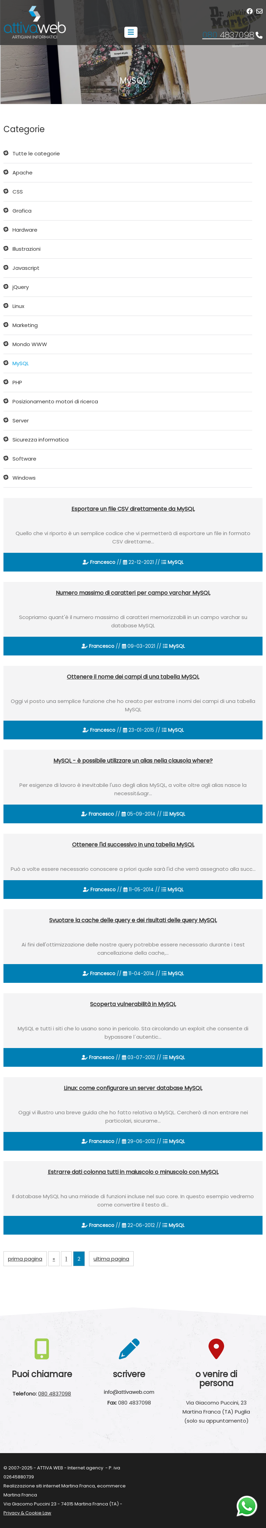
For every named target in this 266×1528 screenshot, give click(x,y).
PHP (17, 382)
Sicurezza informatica (40, 439)
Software (24, 458)
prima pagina (25, 1258)
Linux (18, 306)
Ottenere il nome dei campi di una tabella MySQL (133, 677)
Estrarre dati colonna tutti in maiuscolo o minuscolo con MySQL (133, 1172)
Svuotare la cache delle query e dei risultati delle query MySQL (133, 920)
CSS (17, 191)
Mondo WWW (29, 344)
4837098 (228, 35)
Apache (22, 172)
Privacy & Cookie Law (27, 1513)
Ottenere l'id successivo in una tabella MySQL (133, 845)
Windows (24, 477)
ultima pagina (111, 1258)
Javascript (25, 268)
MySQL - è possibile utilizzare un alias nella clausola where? (133, 761)
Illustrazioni (26, 248)
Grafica (22, 210)
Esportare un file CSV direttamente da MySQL (133, 509)
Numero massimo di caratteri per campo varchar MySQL (133, 593)
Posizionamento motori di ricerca (55, 401)
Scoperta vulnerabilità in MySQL (133, 1004)
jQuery (20, 287)
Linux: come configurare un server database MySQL (133, 1088)
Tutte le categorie (36, 153)
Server (20, 420)
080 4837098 (54, 1393)
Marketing (25, 325)
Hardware (24, 229)
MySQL (20, 363)
